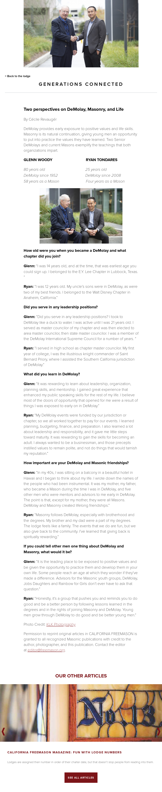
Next (158, 732)
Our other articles (81, 675)
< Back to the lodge (17, 76)
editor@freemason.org (46, 649)
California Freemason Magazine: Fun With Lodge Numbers (64, 752)
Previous (3, 732)
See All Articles (81, 778)
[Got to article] (81, 713)
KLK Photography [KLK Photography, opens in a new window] (61, 624)
